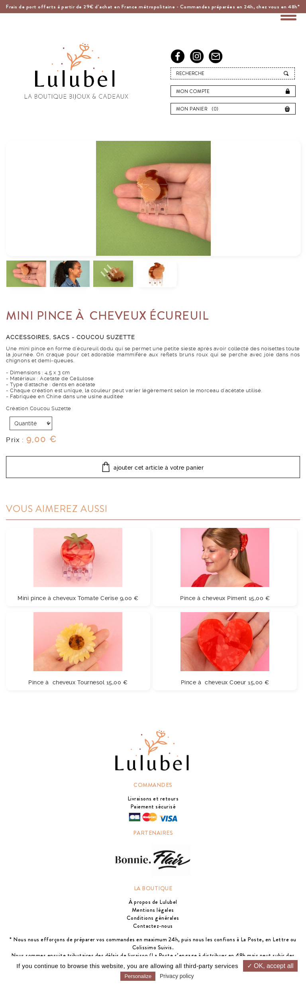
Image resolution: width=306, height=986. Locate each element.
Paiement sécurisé (153, 806)
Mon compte (193, 91)
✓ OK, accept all (270, 965)
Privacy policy (177, 976)
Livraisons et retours (153, 798)
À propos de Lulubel (153, 902)
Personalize (137, 976)
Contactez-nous (153, 926)
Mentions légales (153, 910)
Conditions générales (153, 918)
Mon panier (199, 109)
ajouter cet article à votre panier (159, 467)
